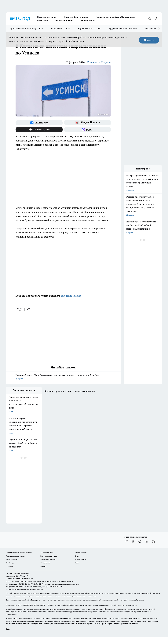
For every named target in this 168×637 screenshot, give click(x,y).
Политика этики (81, 553)
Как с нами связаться (48, 556)
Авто (77, 563)
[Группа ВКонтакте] (39, 122)
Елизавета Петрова (99, 62)
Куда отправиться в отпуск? (123, 28)
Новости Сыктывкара (76, 17)
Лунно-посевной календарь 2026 (26, 28)
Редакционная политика (15, 556)
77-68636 (28, 605)
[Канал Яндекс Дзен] (39, 129)
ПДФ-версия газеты (48, 559)
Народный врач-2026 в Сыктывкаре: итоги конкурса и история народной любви (63, 377)
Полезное (42, 20)
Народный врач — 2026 (89, 28)
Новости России (64, 20)
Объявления (88, 20)
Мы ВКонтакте (80, 559)
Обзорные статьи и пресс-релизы (19, 553)
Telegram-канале (71, 295)
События (9, 566)
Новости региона (46, 17)
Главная (43, 566)
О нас (77, 556)
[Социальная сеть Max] (87, 129)
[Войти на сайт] (156, 18)
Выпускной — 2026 (60, 28)
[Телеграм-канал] (140, 541)
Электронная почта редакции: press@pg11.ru (61, 584)
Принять (149, 40)
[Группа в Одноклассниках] (133, 541)
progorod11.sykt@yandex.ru (16, 589)
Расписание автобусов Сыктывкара (115, 17)
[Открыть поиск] (149, 18)
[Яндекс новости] (87, 122)
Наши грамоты (11, 559)
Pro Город (9, 563)
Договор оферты (46, 553)
